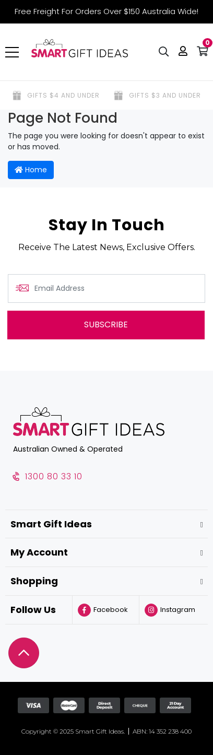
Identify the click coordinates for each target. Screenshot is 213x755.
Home (31, 169)
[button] (183, 52)
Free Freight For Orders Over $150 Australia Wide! (106, 11)
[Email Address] (106, 288)
